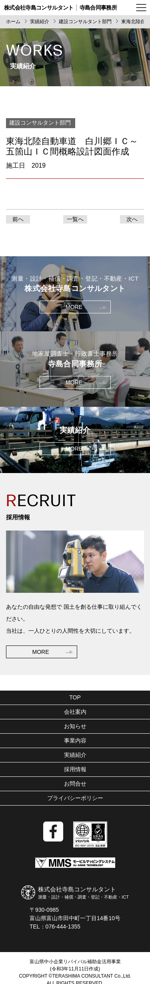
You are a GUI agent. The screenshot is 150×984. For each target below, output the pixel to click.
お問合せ (75, 783)
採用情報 (75, 769)
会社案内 (75, 712)
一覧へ (75, 219)
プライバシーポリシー (75, 798)
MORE (40, 652)
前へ (18, 219)
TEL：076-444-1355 (55, 926)
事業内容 (75, 740)
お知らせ (75, 726)
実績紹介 (75, 755)
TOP (75, 697)
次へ (132, 219)
